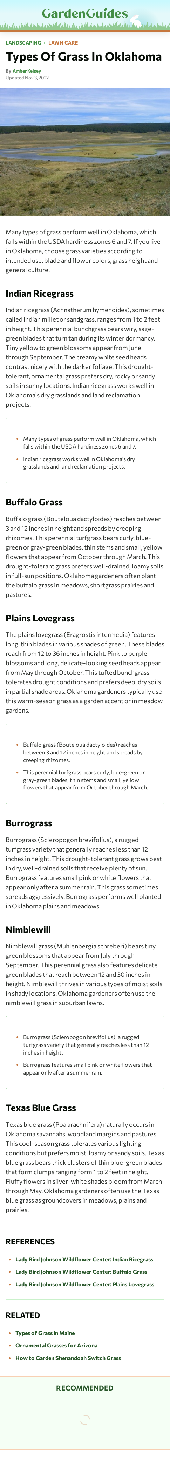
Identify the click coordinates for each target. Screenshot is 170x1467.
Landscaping (23, 42)
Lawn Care (63, 42)
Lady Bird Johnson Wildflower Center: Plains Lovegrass (84, 1284)
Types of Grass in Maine (45, 1333)
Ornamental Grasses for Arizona (56, 1345)
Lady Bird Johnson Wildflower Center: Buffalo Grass (81, 1271)
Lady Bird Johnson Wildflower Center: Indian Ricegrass (84, 1259)
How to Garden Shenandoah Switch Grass (68, 1357)
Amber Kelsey (27, 71)
